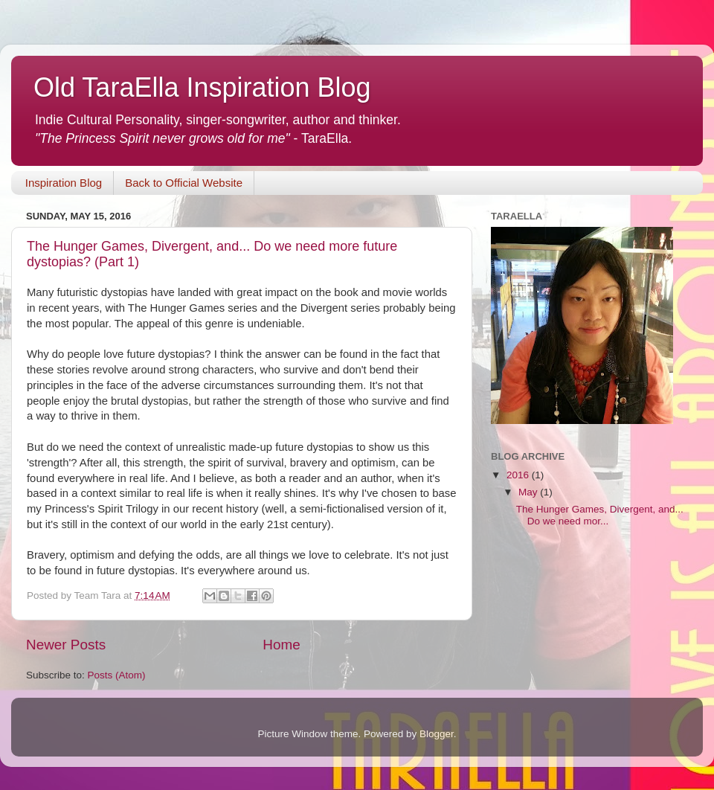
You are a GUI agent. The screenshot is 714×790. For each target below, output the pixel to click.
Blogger (436, 733)
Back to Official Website (183, 182)
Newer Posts (66, 644)
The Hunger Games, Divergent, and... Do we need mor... (600, 515)
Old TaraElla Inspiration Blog (202, 87)
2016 (519, 475)
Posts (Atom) (117, 675)
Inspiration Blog (63, 182)
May (529, 492)
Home (281, 644)
